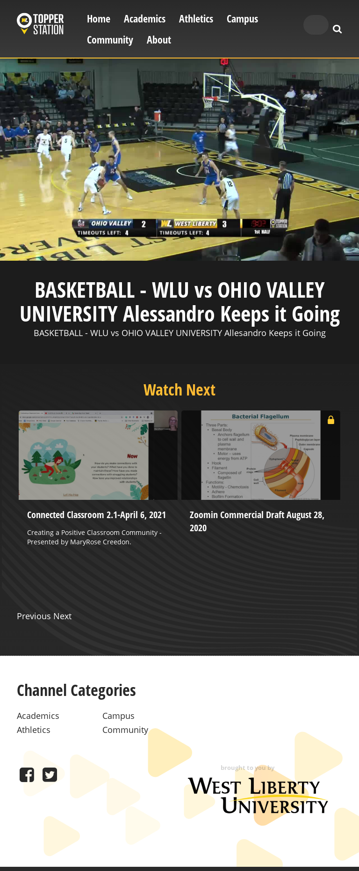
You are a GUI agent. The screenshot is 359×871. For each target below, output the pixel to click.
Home (98, 18)
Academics (144, 18)
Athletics (196, 18)
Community (110, 39)
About (159, 39)
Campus (242, 18)
